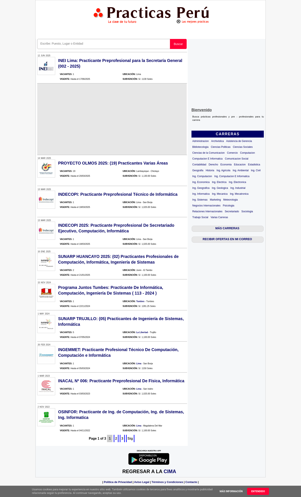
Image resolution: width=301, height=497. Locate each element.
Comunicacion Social (236, 158)
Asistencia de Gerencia (239, 141)
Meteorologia (230, 199)
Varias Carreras (219, 217)
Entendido (258, 491)
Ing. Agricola (223, 170)
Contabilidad (199, 164)
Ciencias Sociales (243, 146)
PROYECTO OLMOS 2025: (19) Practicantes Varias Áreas (113, 163)
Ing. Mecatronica (239, 193)
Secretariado (232, 211)
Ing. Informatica (201, 193)
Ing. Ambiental (241, 170)
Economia (226, 164)
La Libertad (142, 332)
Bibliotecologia (200, 146)
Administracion (200, 141)
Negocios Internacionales (206, 205)
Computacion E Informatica (207, 158)
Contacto (191, 482)
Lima (138, 363)
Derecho (213, 164)
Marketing (215, 199)
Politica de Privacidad (118, 482)
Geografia (197, 170)
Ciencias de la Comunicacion (208, 152)
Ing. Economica (201, 182)
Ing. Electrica (219, 182)
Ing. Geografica (200, 188)
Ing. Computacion (202, 176)
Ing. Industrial (237, 188)
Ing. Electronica (237, 182)
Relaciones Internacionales (207, 211)
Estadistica (254, 164)
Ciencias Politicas (221, 146)
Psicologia (228, 205)
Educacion (240, 164)
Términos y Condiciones (167, 482)
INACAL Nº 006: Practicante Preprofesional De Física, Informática (121, 381)
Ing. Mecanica (220, 193)
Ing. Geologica (220, 188)
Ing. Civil (256, 170)
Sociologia (247, 211)
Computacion (247, 152)
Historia (210, 170)
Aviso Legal (141, 482)
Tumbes (140, 301)
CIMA (170, 471)
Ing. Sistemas (200, 199)
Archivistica (217, 141)
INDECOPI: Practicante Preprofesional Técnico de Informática (117, 194)
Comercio (232, 152)
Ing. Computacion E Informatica (231, 176)
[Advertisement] (227, 72)
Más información (231, 491)
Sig (130, 438)
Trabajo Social (200, 217)
